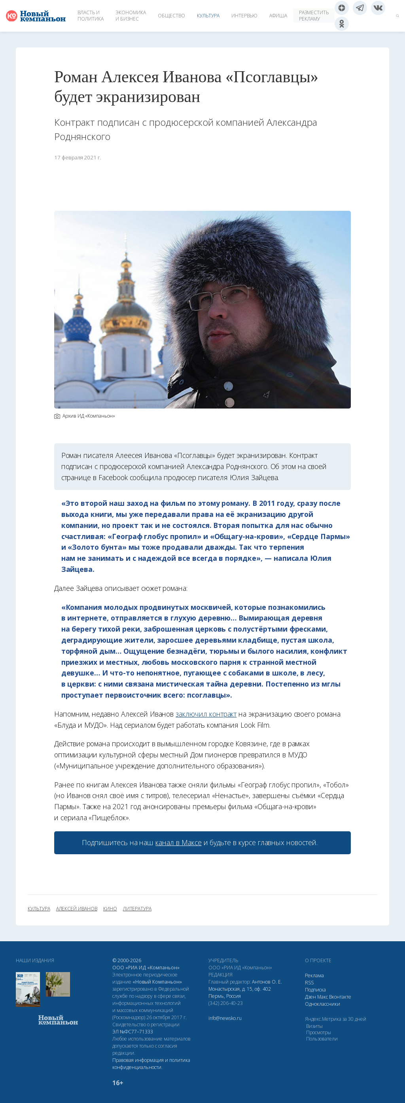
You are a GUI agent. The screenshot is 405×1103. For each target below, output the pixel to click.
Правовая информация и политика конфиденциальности (151, 1064)
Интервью (244, 15)
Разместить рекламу (314, 15)
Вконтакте (340, 996)
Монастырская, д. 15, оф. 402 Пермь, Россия (239, 992)
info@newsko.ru (225, 1018)
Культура (208, 15)
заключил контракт (206, 714)
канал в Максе (178, 842)
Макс (322, 996)
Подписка (315, 989)
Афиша (278, 15)
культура (39, 909)
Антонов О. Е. (267, 981)
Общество (171, 15)
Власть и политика (91, 15)
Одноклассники (322, 1004)
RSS (309, 982)
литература (137, 909)
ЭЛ (132, 1031)
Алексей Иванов (76, 909)
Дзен (310, 996)
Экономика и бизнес (130, 15)
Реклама (314, 975)
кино (110, 909)
